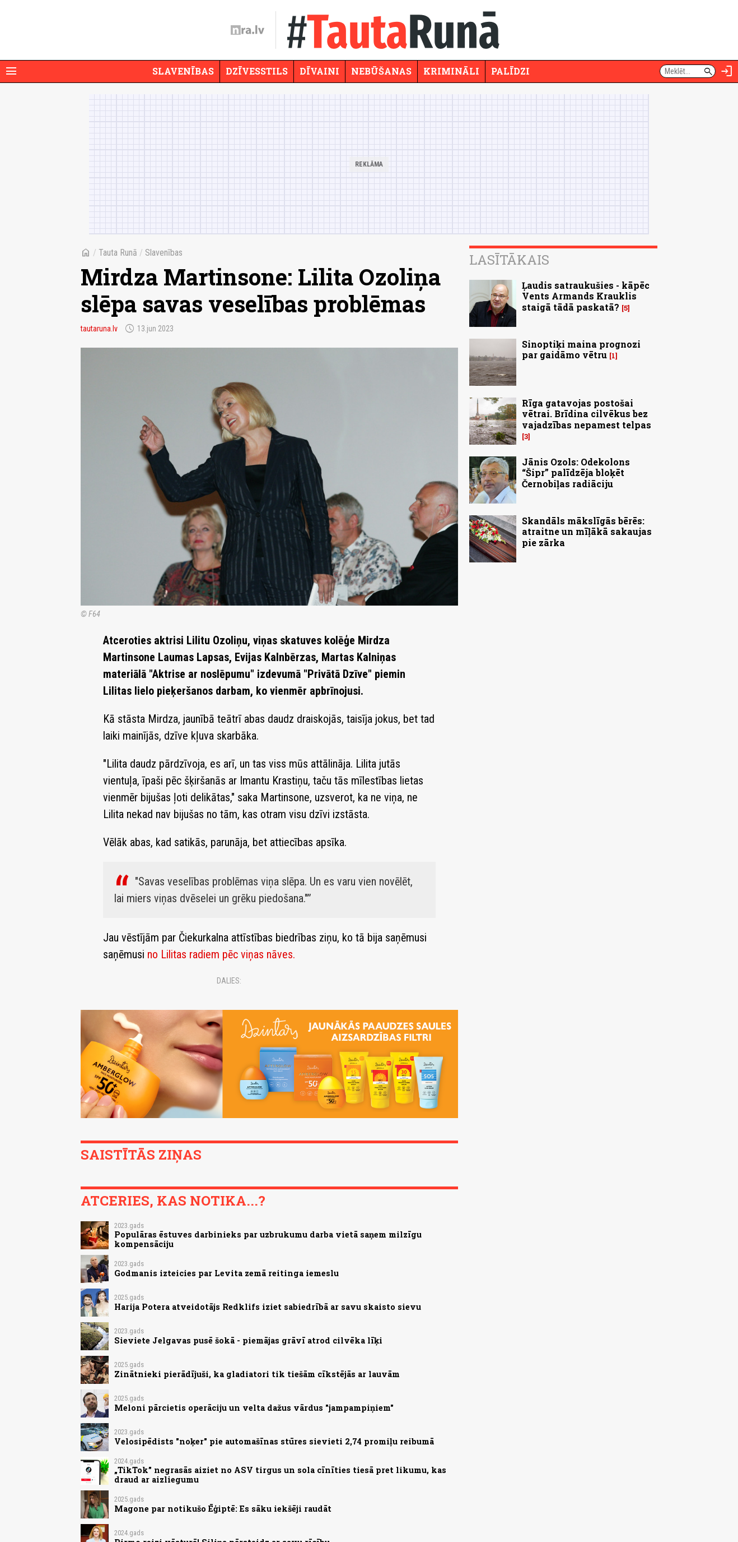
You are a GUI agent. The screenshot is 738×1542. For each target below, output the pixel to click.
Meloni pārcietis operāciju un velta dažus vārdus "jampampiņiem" (254, 1407)
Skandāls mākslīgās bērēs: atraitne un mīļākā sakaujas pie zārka (587, 531)
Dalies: (229, 980)
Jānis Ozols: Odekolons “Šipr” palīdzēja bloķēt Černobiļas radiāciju (576, 472)
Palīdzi (510, 71)
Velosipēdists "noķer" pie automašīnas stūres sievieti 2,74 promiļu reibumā (274, 1441)
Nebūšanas (381, 71)
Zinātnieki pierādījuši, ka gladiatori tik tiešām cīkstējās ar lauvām (257, 1374)
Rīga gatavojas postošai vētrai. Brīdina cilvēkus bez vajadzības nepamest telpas (586, 413)
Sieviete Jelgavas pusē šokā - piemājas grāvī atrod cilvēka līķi (248, 1340)
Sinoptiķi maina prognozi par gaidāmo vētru (581, 349)
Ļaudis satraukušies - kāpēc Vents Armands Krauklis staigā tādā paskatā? (586, 295)
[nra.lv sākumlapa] (247, 30)
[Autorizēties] (727, 71)
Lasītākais (509, 260)
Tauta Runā (118, 252)
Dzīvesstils (257, 71)
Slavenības (183, 71)
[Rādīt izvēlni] (11, 71)
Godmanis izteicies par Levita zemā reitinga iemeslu (226, 1273)
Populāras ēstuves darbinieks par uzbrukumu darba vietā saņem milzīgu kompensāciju (268, 1239)
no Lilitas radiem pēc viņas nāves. (221, 954)
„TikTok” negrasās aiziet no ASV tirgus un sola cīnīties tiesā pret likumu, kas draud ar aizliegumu (280, 1475)
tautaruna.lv (99, 328)
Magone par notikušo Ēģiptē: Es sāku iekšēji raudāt (222, 1508)
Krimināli (451, 71)
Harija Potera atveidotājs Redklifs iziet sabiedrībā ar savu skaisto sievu (267, 1306)
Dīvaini (319, 71)
